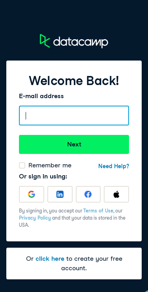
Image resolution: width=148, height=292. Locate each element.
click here (50, 258)
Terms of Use (98, 211)
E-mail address (41, 96)
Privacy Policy (35, 218)
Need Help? (113, 166)
